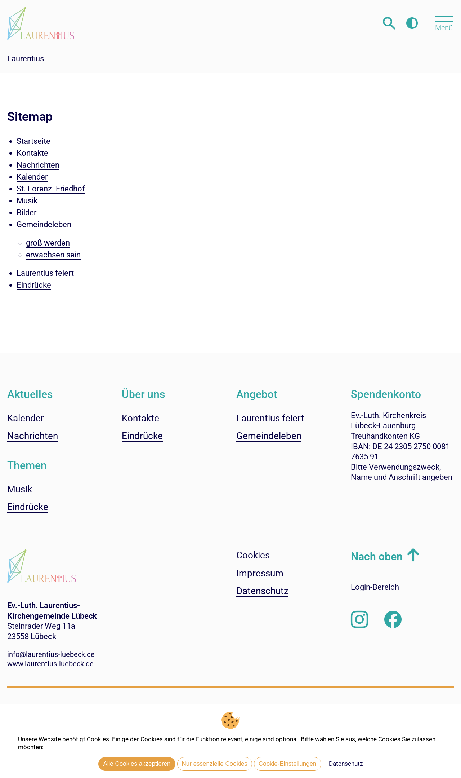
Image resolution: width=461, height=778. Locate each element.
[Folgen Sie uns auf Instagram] (359, 620)
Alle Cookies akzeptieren (136, 763)
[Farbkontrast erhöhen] (412, 23)
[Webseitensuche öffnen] (389, 23)
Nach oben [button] (377, 556)
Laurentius (25, 58)
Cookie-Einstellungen (288, 763)
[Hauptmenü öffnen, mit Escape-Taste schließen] (444, 22)
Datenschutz (346, 763)
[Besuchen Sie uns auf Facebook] (393, 620)
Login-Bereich (375, 587)
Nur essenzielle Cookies (214, 763)
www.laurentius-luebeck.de (50, 663)
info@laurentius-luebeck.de (51, 654)
